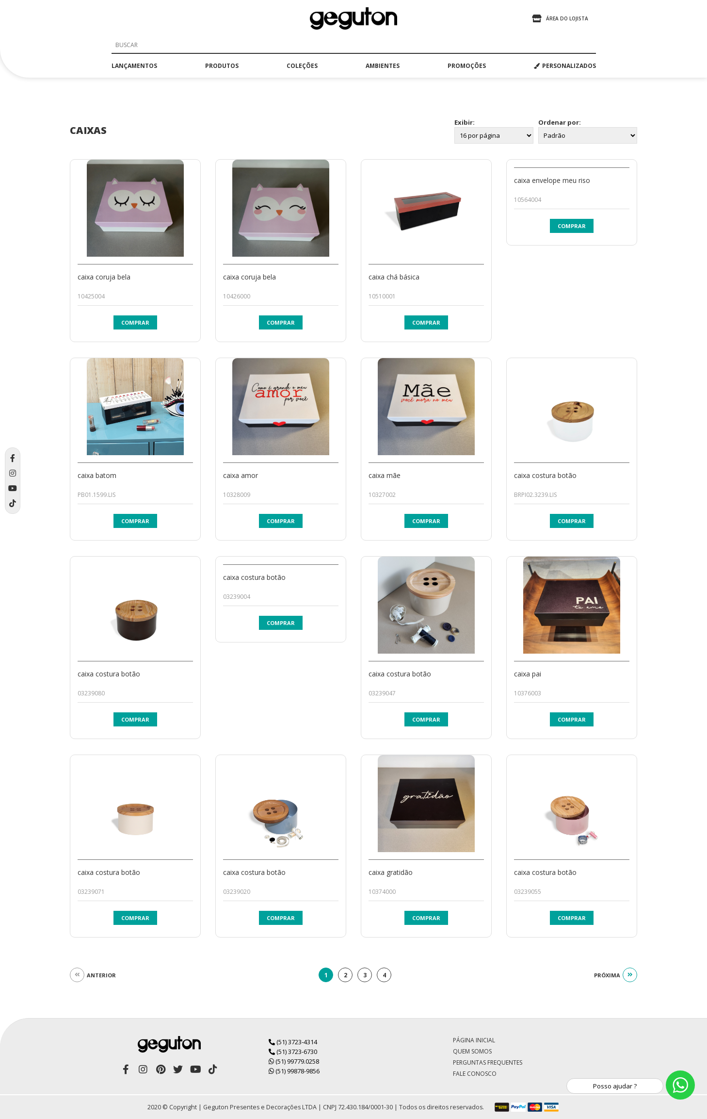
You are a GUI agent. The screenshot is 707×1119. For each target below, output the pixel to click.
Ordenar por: (559, 122)
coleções (302, 66)
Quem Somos (472, 1051)
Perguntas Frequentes (487, 1062)
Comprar (135, 322)
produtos (222, 66)
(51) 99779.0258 (294, 1061)
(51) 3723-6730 (293, 1051)
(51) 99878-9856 (294, 1071)
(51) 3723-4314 (293, 1041)
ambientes (383, 66)
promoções (467, 66)
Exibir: (464, 122)
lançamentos (134, 66)
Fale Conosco (475, 1074)
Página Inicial (474, 1040)
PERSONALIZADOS (565, 66)
